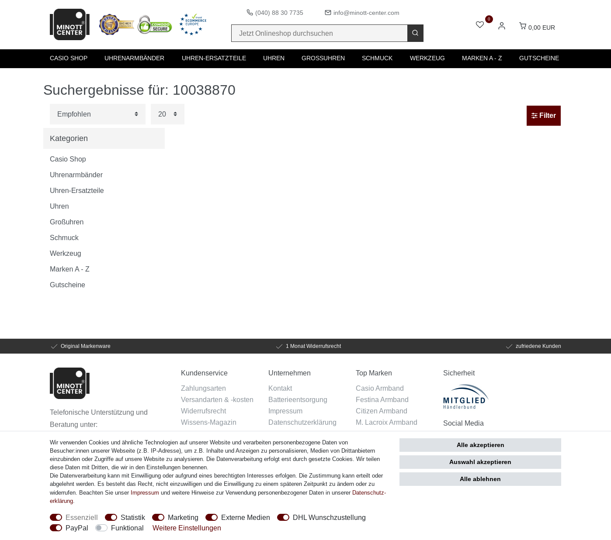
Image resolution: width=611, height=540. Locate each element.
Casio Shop (68, 58)
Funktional (127, 528)
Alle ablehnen (480, 478)
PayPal (77, 528)
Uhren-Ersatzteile (214, 58)
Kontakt (280, 388)
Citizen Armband (381, 411)
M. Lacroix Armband (386, 422)
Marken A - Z (482, 58)
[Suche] (415, 33)
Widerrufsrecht (203, 411)
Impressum (285, 411)
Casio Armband (380, 388)
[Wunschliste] (480, 25)
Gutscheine (539, 58)
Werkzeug (427, 58)
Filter (543, 115)
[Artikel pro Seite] (167, 114)
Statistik (133, 517)
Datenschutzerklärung (302, 422)
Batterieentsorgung (297, 399)
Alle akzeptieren (480, 444)
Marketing (183, 517)
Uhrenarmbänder (134, 58)
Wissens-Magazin (208, 422)
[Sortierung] (98, 114)
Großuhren (323, 58)
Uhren (274, 58)
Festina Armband (382, 399)
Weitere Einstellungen (187, 528)
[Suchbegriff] (319, 33)
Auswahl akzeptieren (480, 461)
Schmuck (377, 58)
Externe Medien (245, 517)
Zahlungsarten (203, 388)
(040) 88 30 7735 (279, 12)
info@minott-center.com (366, 12)
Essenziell (82, 517)
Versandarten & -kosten (217, 399)
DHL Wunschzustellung (329, 517)
